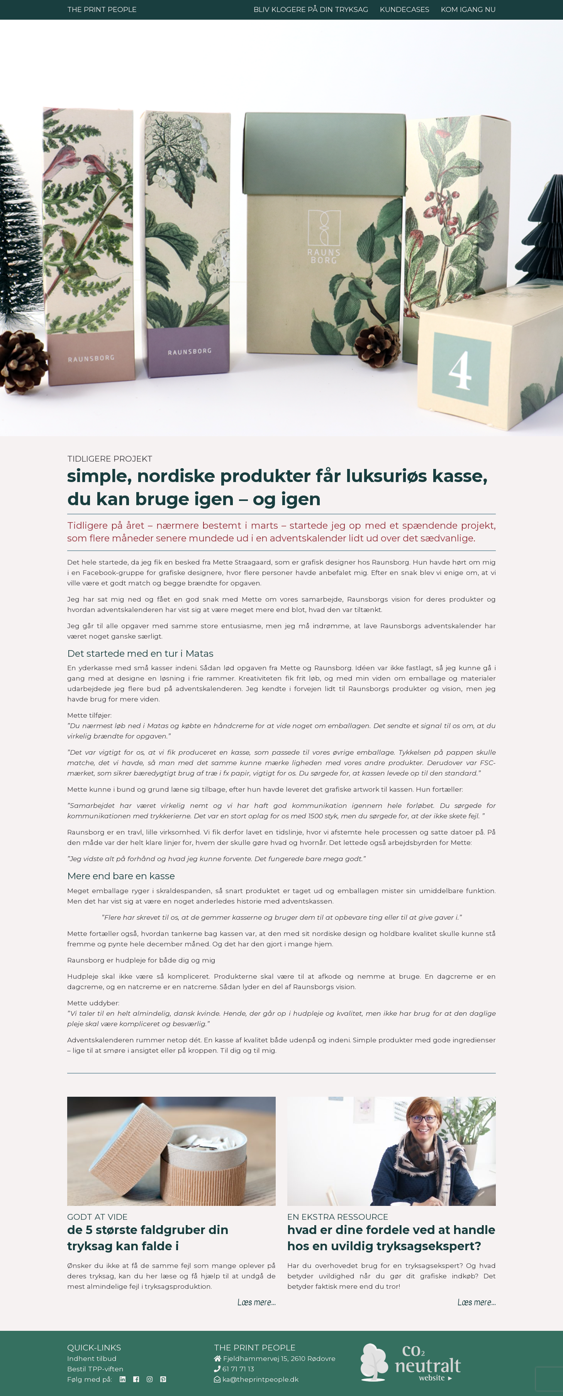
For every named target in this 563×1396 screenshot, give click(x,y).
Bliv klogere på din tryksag (311, 9)
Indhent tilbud (92, 1358)
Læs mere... (256, 1302)
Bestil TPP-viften (95, 1369)
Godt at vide (97, 1217)
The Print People (102, 9)
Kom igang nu (468, 9)
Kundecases (404, 9)
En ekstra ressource (337, 1217)
